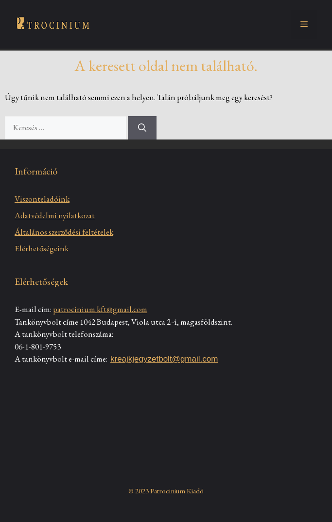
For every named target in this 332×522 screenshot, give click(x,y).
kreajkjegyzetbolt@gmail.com (164, 359)
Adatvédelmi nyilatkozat (55, 215)
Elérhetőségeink (42, 248)
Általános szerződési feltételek (64, 231)
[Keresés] (142, 127)
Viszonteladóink (42, 198)
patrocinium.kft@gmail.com (100, 309)
